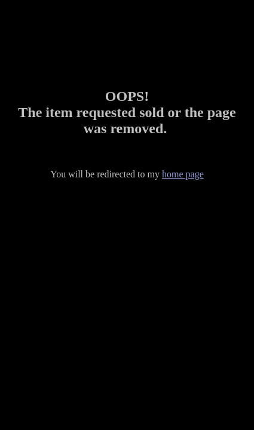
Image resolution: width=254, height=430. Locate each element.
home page (183, 174)
